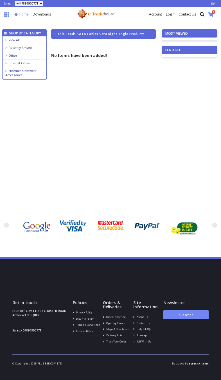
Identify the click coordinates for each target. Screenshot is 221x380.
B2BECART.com (199, 363)
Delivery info (112, 335)
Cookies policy (83, 331)
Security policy (83, 318)
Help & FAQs (142, 329)
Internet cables (18, 63)
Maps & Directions (115, 329)
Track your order (114, 341)
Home (21, 14)
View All (12, 40)
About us (140, 317)
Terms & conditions (86, 325)
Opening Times (114, 323)
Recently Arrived (18, 48)
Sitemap (139, 335)
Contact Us (187, 14)
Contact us (141, 323)
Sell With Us (142, 341)
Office (11, 56)
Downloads (42, 14)
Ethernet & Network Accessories (21, 73)
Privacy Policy (83, 312)
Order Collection (114, 317)
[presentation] (6, 225)
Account (155, 14)
